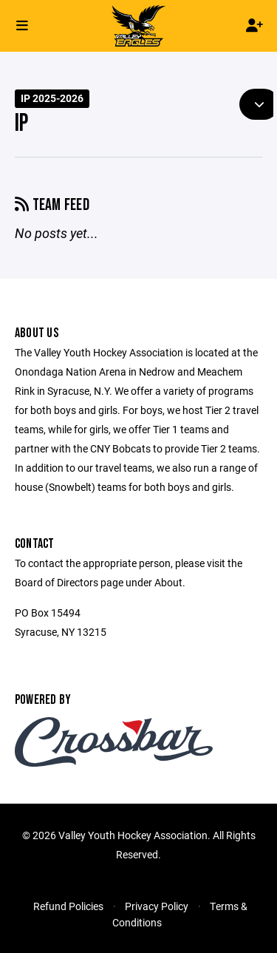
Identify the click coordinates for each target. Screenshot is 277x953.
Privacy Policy (156, 906)
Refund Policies (68, 906)
